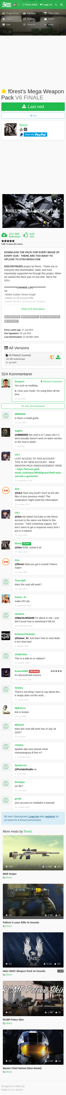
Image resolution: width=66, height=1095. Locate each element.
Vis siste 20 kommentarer (33, 406)
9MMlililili (20, 414)
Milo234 (19, 724)
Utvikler (26, 544)
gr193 (18, 798)
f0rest (23, 125)
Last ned (33, 106)
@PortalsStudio (24, 769)
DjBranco (20, 708)
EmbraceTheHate (25, 634)
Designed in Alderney (13, 1086)
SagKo (18, 430)
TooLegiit (20, 580)
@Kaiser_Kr (22, 638)
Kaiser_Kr (20, 597)
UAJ (17, 454)
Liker (32, 237)
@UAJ (18, 493)
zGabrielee (21, 654)
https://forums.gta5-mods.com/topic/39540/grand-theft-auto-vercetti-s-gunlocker (38, 473)
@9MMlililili (21, 434)
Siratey (19, 687)
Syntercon (21, 765)
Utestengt (34, 671)
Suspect (19, 381)
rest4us (19, 745)
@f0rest (19, 564)
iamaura (19, 613)
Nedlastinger (15, 237)
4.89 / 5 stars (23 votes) (11, 244)
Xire (17, 488)
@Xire (18, 516)
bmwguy (20, 782)
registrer (50, 816)
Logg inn (34, 816)
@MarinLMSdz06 (24, 618)
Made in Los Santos (12, 1089)
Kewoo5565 (21, 671)
